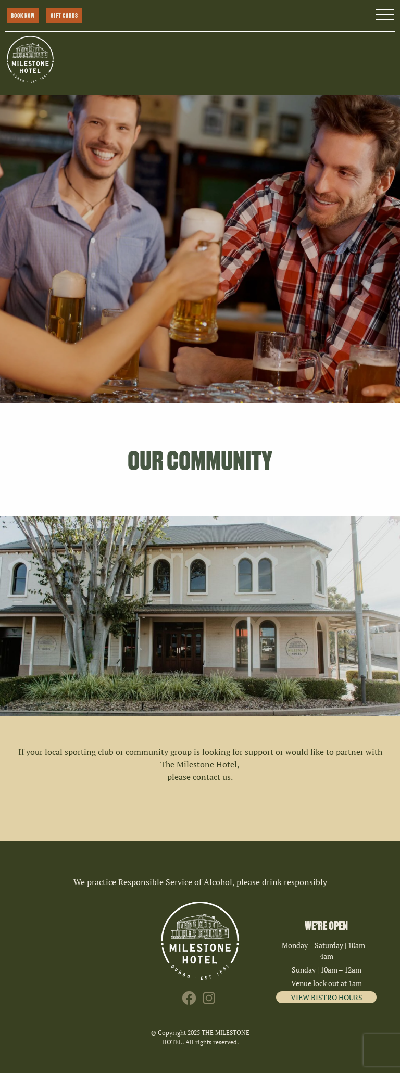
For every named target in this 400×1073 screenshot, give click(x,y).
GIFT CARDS (64, 15)
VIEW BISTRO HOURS (326, 997)
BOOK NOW (23, 15)
